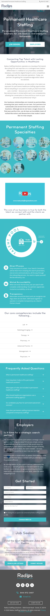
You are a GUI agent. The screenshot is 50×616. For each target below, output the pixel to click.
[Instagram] (23, 585)
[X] (32, 585)
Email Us (27, 597)
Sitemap (28, 612)
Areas (22, 612)
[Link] (5, 142)
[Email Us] (21, 596)
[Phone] (25, 497)
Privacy (43, 610)
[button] (48, 6)
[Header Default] (6, 6)
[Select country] (5, 497)
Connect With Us (25, 520)
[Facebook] (18, 585)
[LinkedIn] (27, 585)
